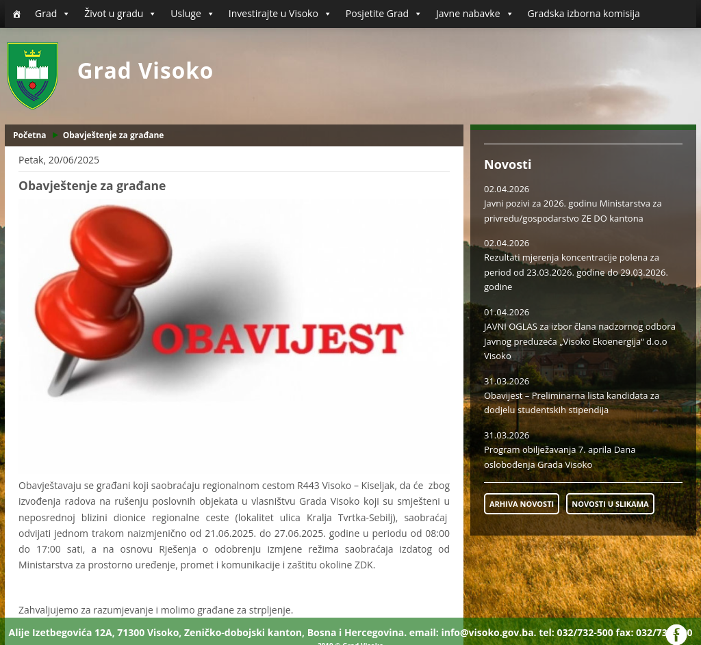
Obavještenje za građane (113, 135)
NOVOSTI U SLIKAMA (610, 504)
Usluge (192, 13)
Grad (53, 13)
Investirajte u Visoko (280, 13)
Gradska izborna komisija (584, 13)
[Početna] (16, 13)
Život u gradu (120, 13)
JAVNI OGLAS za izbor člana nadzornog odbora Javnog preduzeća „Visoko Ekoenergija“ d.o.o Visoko (580, 341)
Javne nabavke (475, 13)
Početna (30, 135)
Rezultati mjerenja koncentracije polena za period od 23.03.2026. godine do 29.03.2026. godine (576, 272)
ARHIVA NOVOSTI (521, 504)
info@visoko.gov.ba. (488, 632)
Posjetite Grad (384, 13)
